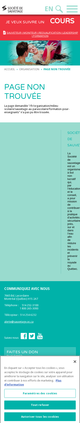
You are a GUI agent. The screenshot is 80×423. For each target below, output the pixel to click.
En (49, 9)
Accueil (9, 69)
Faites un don (40, 353)
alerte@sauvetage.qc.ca (18, 321)
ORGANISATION (29, 69)
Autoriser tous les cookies (40, 418)
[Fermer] (75, 363)
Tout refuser (40, 406)
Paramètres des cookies (40, 394)
